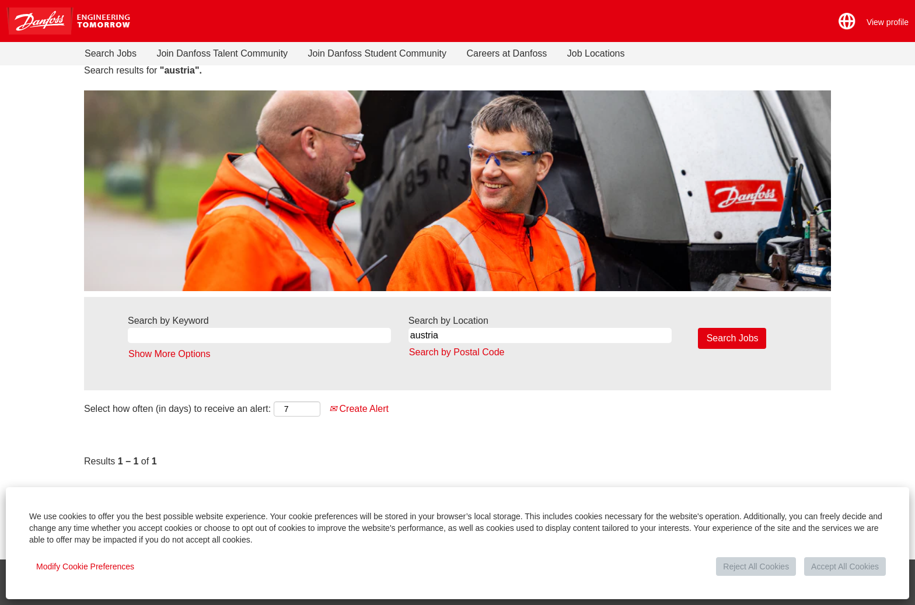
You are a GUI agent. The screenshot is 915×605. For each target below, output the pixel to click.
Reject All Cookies (756, 566)
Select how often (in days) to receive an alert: (177, 409)
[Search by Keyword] (259, 336)
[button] (847, 21)
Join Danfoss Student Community (377, 53)
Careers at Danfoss (506, 53)
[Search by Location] (540, 336)
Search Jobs (111, 53)
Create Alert (359, 409)
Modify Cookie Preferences (85, 566)
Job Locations (596, 53)
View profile (888, 22)
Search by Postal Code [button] (457, 352)
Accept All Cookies (845, 566)
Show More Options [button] (169, 354)
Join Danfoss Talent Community (222, 53)
